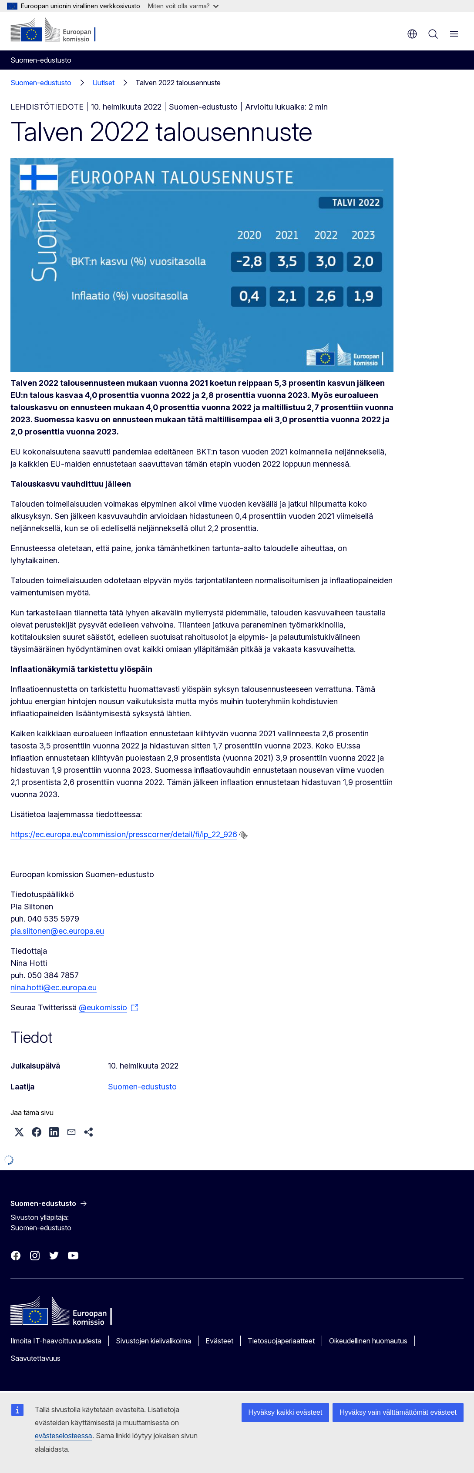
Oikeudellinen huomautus (368, 1340)
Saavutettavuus (35, 1358)
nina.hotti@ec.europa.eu (53, 987)
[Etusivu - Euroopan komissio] (63, 30)
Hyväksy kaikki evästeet (286, 1412)
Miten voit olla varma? (183, 6)
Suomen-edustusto (40, 82)
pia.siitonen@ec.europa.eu (57, 930)
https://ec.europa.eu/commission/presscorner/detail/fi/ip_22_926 (123, 834)
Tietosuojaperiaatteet (281, 1340)
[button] (19, 1132)
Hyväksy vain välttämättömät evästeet (398, 1412)
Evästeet (219, 1340)
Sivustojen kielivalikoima (153, 1340)
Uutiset (103, 82)
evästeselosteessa (63, 1436)
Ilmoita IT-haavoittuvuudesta (55, 1340)
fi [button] (412, 34)
